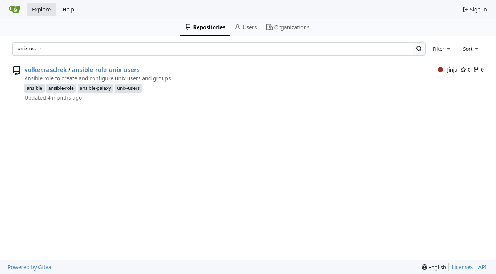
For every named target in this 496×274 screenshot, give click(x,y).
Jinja (448, 69)
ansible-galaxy (95, 88)
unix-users (128, 88)
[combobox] (442, 48)
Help (68, 9)
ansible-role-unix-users (106, 69)
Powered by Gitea (29, 267)
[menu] (434, 267)
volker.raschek (45, 69)
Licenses (462, 267)
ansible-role (61, 88)
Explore (41, 9)
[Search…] (419, 49)
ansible (34, 88)
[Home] (14, 9)
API (482, 267)
